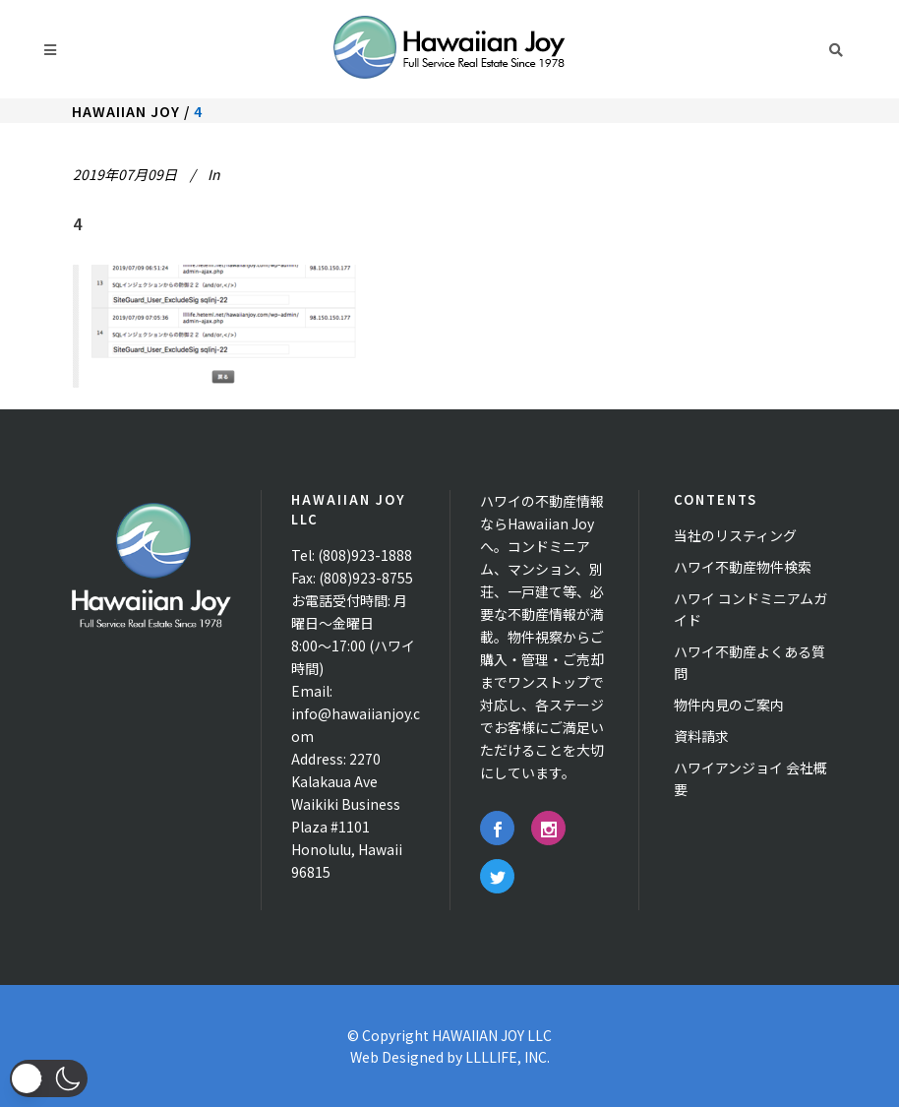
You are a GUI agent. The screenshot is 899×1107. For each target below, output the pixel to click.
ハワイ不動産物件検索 (742, 567)
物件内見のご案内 (729, 704)
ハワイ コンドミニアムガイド (750, 609)
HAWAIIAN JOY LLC (492, 1035)
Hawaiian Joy (126, 111)
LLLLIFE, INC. (507, 1057)
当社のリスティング (735, 535)
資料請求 (701, 736)
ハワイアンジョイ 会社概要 (750, 778)
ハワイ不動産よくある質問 (749, 662)
